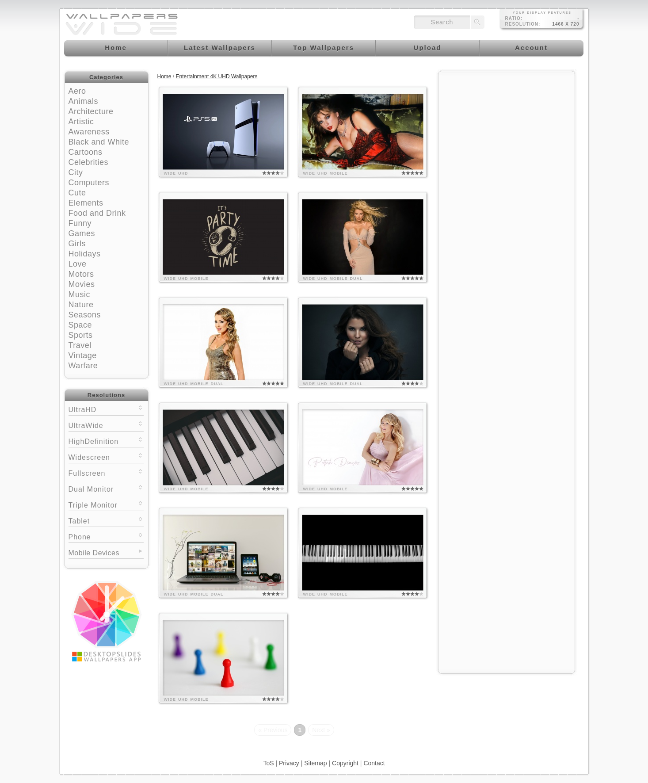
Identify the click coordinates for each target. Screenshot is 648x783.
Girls (77, 243)
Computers (89, 182)
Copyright (345, 763)
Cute (77, 192)
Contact (374, 763)
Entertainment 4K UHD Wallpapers (217, 76)
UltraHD (106, 408)
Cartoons (86, 152)
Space (80, 325)
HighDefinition (106, 440)
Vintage (83, 355)
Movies (82, 284)
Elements (86, 203)
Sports (81, 335)
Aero (77, 91)
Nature (81, 304)
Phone (106, 536)
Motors (81, 274)
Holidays (85, 253)
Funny (80, 223)
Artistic (81, 121)
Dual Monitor (106, 488)
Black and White (99, 142)
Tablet (106, 520)
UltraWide (106, 424)
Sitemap (315, 763)
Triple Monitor (106, 504)
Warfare (83, 365)
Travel (80, 345)
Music (80, 294)
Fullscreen (106, 472)
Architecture (91, 111)
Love (78, 264)
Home (164, 76)
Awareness (89, 131)
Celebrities (89, 162)
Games (82, 233)
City (76, 172)
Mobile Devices (94, 553)
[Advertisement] (506, 131)
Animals (84, 101)
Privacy (289, 763)
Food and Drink (97, 213)
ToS (268, 763)
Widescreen (106, 456)
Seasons (85, 314)
